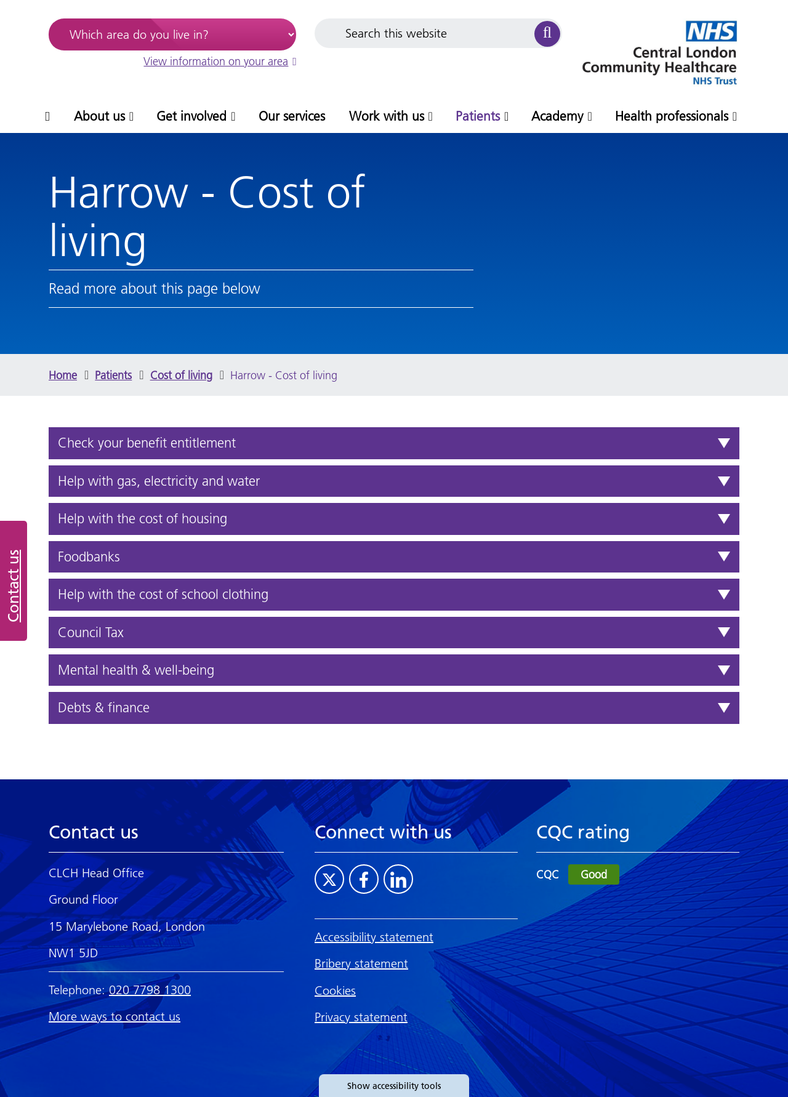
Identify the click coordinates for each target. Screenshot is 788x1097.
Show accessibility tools (394, 1085)
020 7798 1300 (150, 989)
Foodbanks (89, 556)
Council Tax (91, 632)
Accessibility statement (374, 937)
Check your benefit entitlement (147, 443)
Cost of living (181, 375)
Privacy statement (361, 1017)
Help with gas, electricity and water (159, 481)
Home (63, 375)
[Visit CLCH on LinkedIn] (398, 879)
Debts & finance (104, 707)
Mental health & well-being (136, 670)
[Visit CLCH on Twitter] (329, 879)
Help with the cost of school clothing (163, 594)
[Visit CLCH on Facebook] (363, 879)
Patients (113, 375)
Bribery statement (361, 963)
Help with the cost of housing (142, 518)
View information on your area (219, 61)
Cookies (335, 990)
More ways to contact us (114, 1016)
